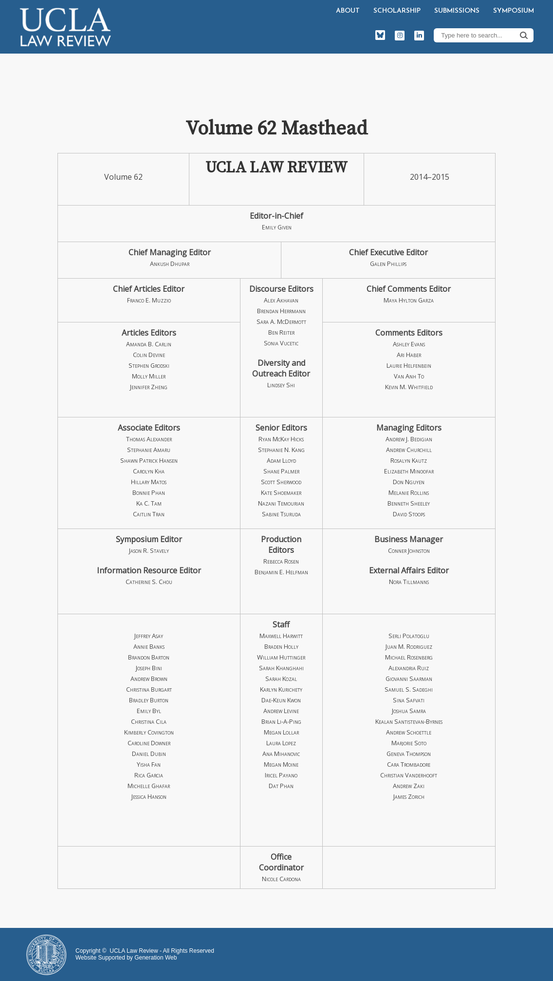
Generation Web (155, 957)
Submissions (456, 11)
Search (524, 35)
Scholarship (397, 11)
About (348, 11)
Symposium (513, 11)
